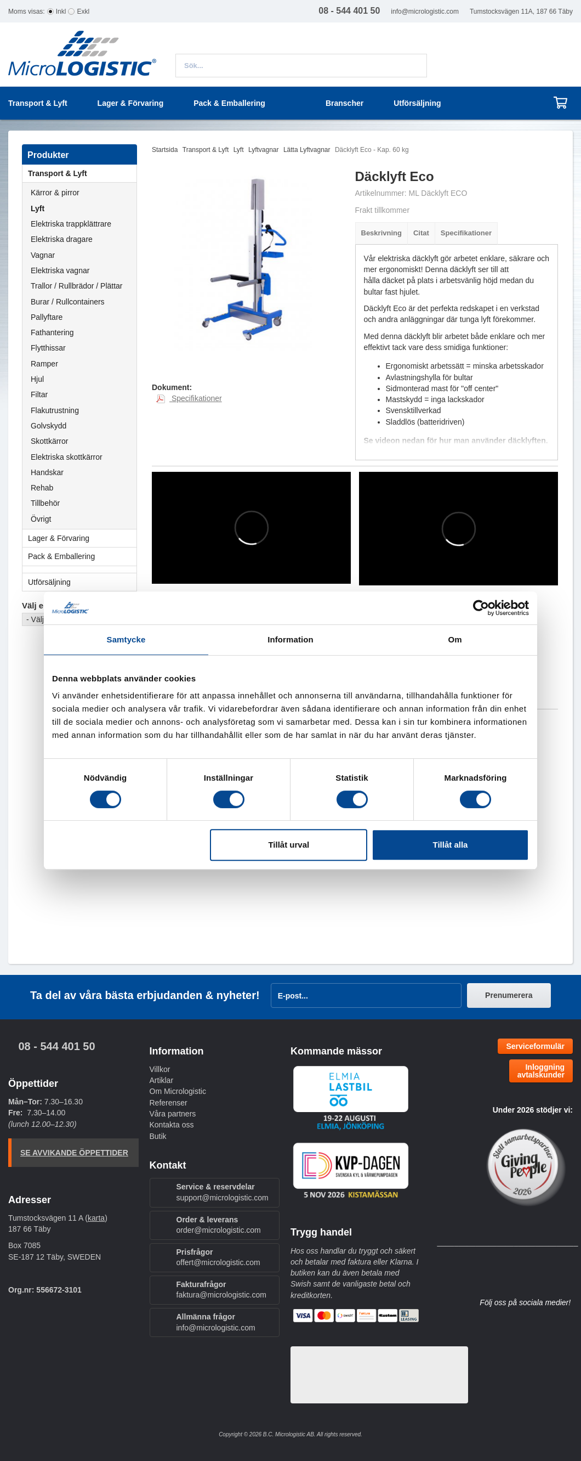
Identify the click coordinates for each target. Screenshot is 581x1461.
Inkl (61, 11)
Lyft (37, 208)
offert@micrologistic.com (218, 1262)
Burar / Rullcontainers (68, 301)
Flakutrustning (55, 410)
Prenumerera (508, 995)
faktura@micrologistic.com (221, 1294)
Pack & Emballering (82, 556)
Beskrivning (381, 233)
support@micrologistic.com (222, 1197)
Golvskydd (48, 425)
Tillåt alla (450, 844)
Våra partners (173, 1113)
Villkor (160, 1069)
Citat (421, 233)
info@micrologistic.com (425, 11)
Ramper (44, 363)
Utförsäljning (417, 103)
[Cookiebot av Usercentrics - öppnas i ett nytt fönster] (481, 608)
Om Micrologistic (178, 1091)
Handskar (47, 472)
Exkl (83, 11)
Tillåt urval (288, 844)
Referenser (168, 1102)
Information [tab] (290, 639)
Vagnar (43, 255)
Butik (158, 1136)
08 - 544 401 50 (56, 1046)
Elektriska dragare (62, 239)
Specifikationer (466, 233)
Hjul (37, 379)
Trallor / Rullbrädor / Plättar (77, 285)
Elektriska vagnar (60, 270)
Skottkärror (49, 441)
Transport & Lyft (82, 173)
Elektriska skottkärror (66, 457)
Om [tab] (455, 639)
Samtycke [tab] (126, 639)
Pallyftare (46, 317)
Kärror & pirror (55, 192)
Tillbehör (45, 503)
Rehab (42, 487)
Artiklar (162, 1080)
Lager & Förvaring (82, 538)
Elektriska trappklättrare (71, 223)
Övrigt (41, 519)
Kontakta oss (172, 1124)
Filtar (39, 394)
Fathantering (52, 332)
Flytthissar (48, 347)
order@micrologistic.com (218, 1230)
